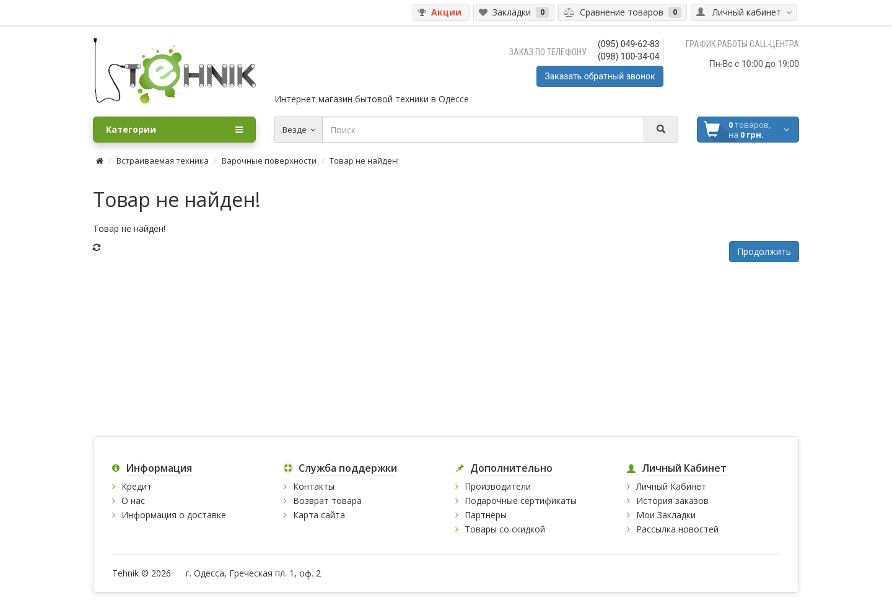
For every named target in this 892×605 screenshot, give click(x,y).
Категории (174, 129)
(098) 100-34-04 (629, 56)
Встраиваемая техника (162, 160)
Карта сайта (319, 515)
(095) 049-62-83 (629, 44)
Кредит (136, 486)
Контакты (313, 486)
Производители (498, 486)
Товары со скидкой (505, 529)
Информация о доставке (173, 515)
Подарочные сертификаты (521, 500)
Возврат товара (327, 500)
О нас (133, 500)
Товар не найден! (364, 160)
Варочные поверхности (269, 160)
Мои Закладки (666, 515)
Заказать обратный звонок (599, 76)
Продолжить (764, 251)
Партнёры (486, 515)
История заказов (672, 500)
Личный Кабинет (671, 486)
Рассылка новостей (677, 529)
